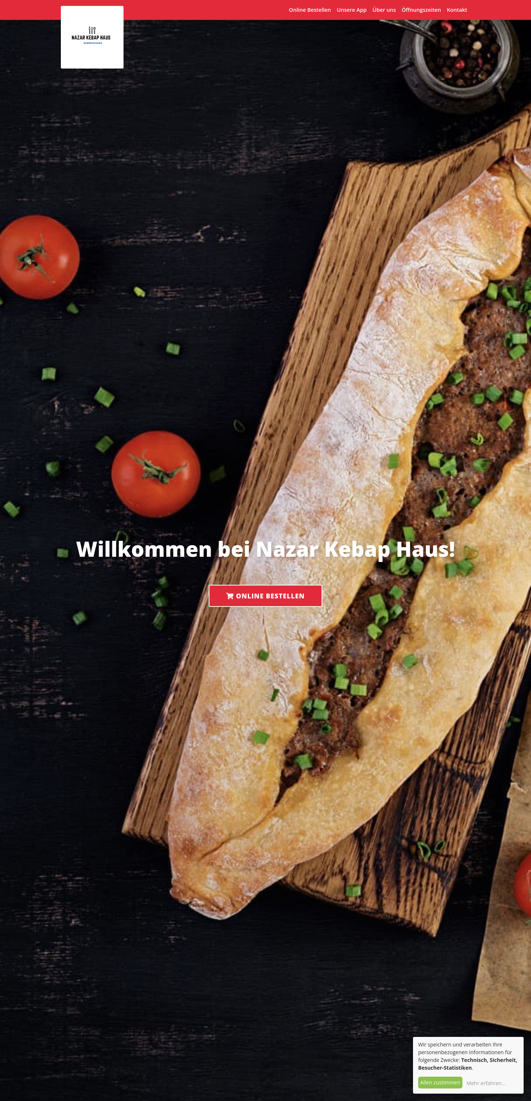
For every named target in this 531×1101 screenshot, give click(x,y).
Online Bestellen (310, 9)
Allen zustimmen (440, 1082)
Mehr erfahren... (486, 1083)
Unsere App (352, 9)
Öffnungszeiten (421, 9)
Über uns (384, 9)
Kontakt (457, 9)
